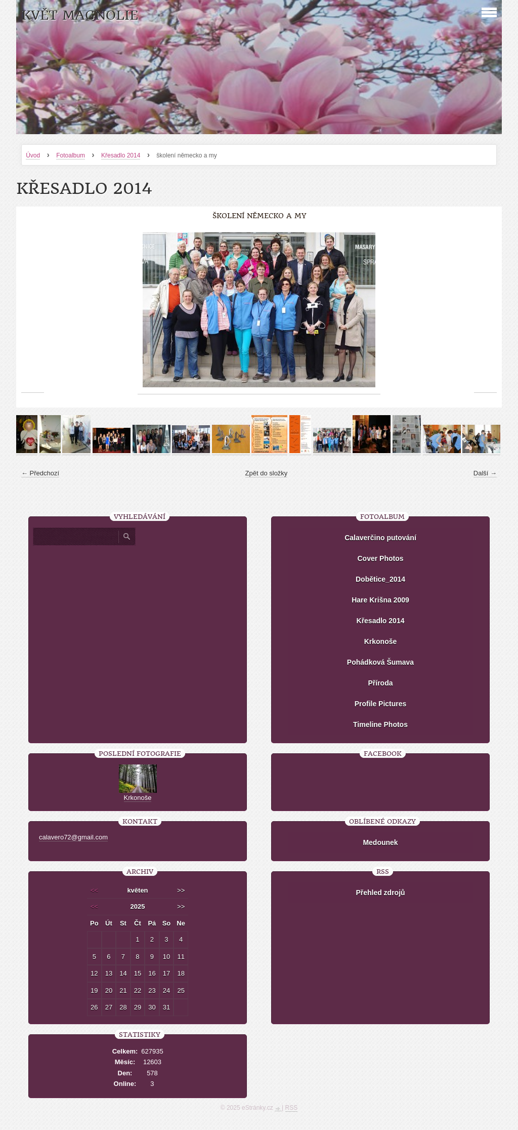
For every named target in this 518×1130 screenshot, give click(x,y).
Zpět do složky (266, 473)
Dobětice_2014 (380, 579)
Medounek (380, 842)
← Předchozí (40, 473)
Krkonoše (380, 641)
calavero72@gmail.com (73, 837)
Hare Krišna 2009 (380, 600)
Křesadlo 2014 (120, 155)
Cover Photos (380, 558)
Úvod (33, 155)
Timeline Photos (380, 724)
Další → (485, 473)
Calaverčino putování (380, 538)
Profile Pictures (381, 704)
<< (94, 890)
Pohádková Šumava (380, 662)
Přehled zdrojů (380, 893)
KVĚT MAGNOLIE (79, 15)
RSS (291, 1107)
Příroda (380, 683)
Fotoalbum (70, 155)
